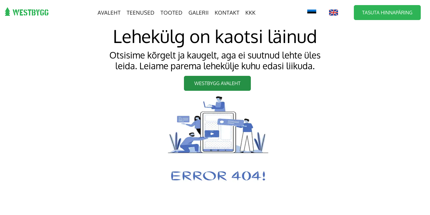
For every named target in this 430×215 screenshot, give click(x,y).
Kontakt (227, 12)
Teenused (140, 12)
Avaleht (109, 12)
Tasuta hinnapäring (387, 13)
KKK (250, 12)
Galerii (198, 12)
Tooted (172, 12)
